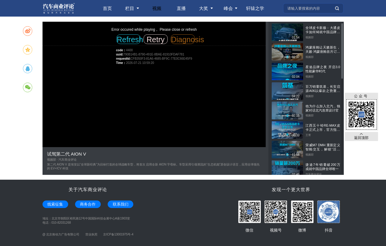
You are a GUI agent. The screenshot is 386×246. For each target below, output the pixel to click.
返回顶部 (361, 136)
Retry (156, 39)
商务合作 (88, 204)
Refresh (129, 39)
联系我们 (120, 204)
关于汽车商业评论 (87, 189)
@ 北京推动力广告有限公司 (61, 234)
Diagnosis (183, 39)
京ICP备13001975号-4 (118, 234)
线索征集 (55, 204)
